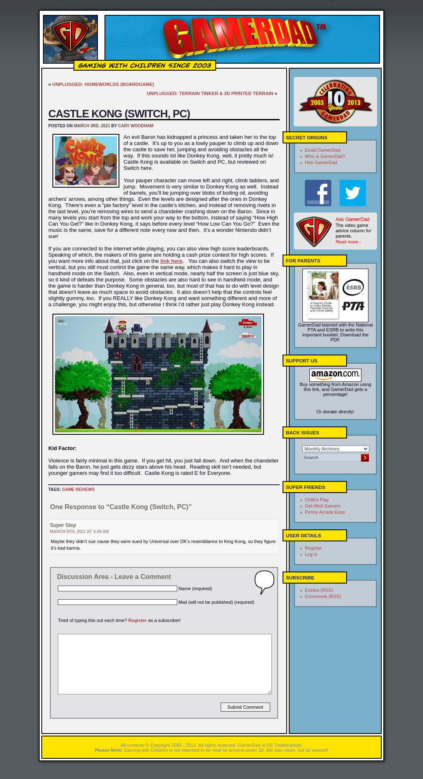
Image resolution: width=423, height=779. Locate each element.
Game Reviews (78, 489)
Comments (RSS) (323, 596)
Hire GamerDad (321, 162)
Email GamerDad (322, 150)
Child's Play (317, 499)
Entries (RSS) (319, 590)
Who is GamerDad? (325, 156)
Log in (311, 554)
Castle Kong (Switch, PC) (119, 113)
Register (137, 620)
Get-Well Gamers (322, 505)
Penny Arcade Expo (325, 512)
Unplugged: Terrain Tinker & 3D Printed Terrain (210, 93)
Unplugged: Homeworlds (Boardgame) (103, 84)
